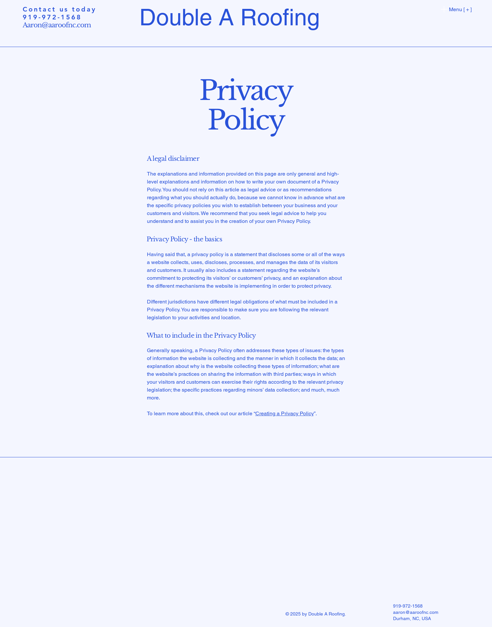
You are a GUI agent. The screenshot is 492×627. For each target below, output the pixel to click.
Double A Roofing (229, 17)
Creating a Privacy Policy (284, 413)
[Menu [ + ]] (455, 9)
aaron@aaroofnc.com (415, 612)
